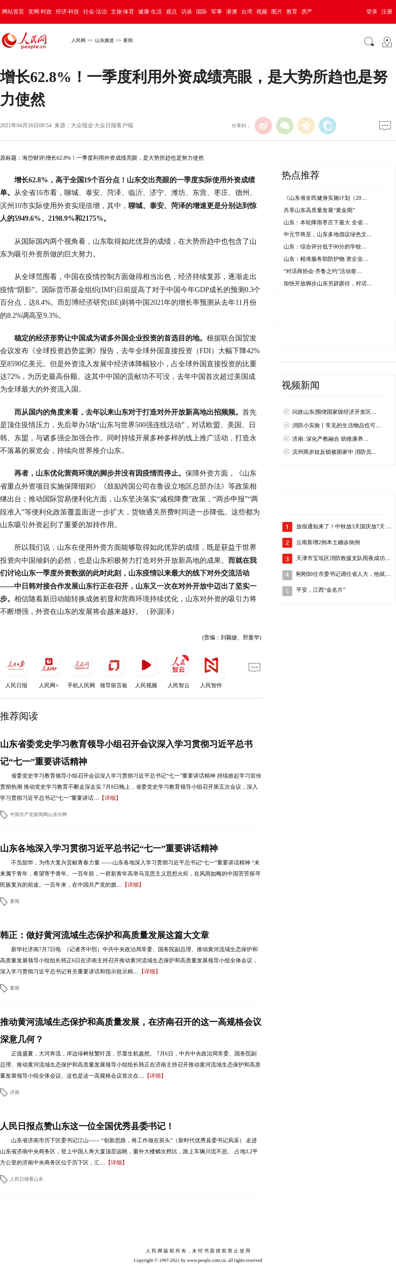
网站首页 (13, 12)
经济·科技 (68, 12)
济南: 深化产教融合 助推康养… (330, 439)
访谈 (186, 12)
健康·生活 (150, 12)
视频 (261, 12)
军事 (216, 12)
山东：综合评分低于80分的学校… (325, 247)
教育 (291, 12)
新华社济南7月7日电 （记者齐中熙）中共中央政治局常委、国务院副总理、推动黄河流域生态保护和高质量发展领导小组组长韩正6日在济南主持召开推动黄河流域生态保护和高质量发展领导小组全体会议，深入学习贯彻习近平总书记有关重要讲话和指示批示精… (129, 960)
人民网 (78, 40)
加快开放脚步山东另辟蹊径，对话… (328, 284)
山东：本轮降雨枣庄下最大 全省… (326, 223)
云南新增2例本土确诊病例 (328, 542)
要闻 (128, 40)
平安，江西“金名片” (320, 590)
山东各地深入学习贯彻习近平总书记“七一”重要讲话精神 (109, 848)
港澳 (231, 12)
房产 (306, 12)
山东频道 (104, 40)
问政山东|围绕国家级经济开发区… (334, 412)
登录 (371, 12)
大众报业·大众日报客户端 (102, 125)
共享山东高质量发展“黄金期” (319, 210)
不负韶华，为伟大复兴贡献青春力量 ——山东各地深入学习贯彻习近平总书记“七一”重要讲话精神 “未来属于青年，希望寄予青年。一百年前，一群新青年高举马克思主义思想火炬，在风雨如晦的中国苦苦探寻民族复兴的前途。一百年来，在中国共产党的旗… (130, 874)
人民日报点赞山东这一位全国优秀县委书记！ (87, 1126)
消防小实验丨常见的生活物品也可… (336, 425)
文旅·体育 (123, 12)
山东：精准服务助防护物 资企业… (326, 259)
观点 (171, 12)
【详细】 (110, 798)
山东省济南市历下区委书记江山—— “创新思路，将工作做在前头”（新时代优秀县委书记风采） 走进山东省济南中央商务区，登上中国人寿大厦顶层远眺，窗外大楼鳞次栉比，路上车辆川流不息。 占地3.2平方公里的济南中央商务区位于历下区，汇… (129, 1151)
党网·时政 (40, 12)
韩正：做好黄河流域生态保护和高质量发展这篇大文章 (104, 935)
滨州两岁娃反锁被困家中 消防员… (334, 452)
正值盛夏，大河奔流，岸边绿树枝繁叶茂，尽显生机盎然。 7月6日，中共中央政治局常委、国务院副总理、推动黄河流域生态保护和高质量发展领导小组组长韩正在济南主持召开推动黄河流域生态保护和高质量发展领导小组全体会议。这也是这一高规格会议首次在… (130, 1065)
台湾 (246, 12)
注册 (386, 12)
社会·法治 (95, 12)
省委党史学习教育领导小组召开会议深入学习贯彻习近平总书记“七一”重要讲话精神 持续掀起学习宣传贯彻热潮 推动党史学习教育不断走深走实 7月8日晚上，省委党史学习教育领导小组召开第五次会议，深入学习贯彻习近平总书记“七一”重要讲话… (130, 787)
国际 (201, 12)
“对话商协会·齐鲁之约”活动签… (323, 271)
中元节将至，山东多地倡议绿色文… (328, 234)
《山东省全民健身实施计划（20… (325, 198)
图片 (276, 12)
